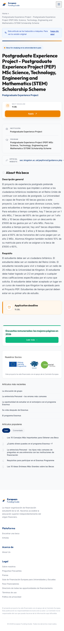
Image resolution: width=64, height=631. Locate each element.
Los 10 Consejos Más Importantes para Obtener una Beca (32, 437)
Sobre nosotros (8, 566)
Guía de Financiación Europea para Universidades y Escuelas (29, 579)
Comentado (18, 430)
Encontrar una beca (10, 533)
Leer (7, 430)
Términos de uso (9, 592)
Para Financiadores (10, 584)
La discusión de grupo (12, 391)
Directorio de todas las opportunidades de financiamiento (27, 588)
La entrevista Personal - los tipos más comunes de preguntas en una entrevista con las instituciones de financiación (30, 452)
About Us (6, 552)
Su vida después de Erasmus (15, 410)
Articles (5, 538)
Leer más (32, 340)
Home (4, 13)
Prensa (5, 575)
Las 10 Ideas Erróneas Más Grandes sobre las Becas (30, 466)
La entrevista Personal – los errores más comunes (24, 396)
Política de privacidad (11, 597)
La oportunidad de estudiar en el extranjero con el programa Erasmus (29, 403)
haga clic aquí (54, 32)
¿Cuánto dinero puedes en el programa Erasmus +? (30, 443)
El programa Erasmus (11, 415)
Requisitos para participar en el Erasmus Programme (30, 460)
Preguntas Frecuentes (12, 571)
